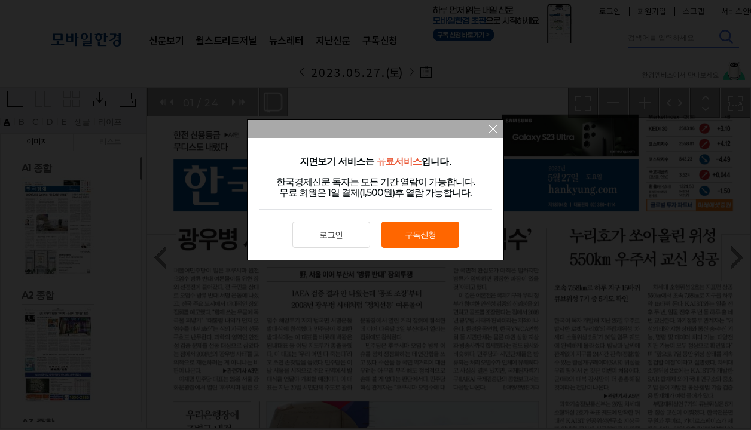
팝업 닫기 (493, 130)
